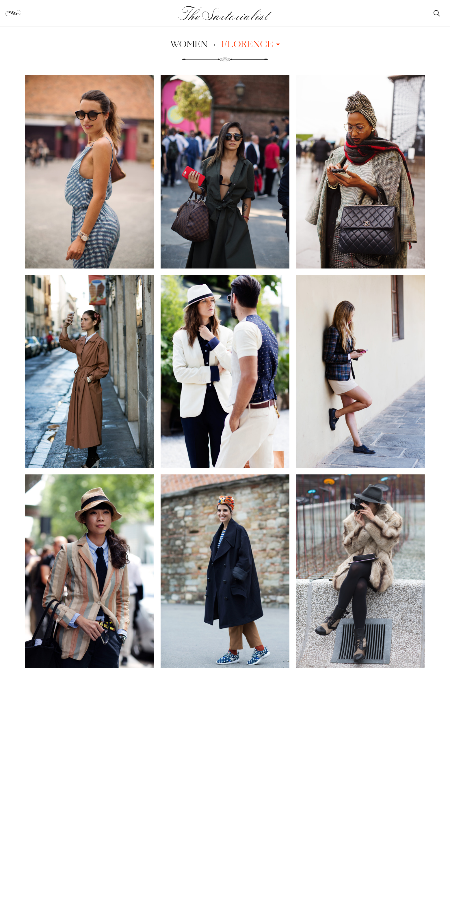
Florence (251, 44)
